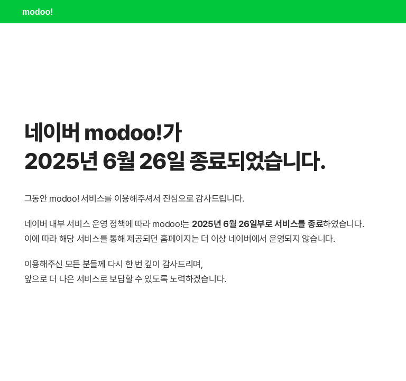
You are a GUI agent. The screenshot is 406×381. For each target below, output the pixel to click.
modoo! (37, 11)
